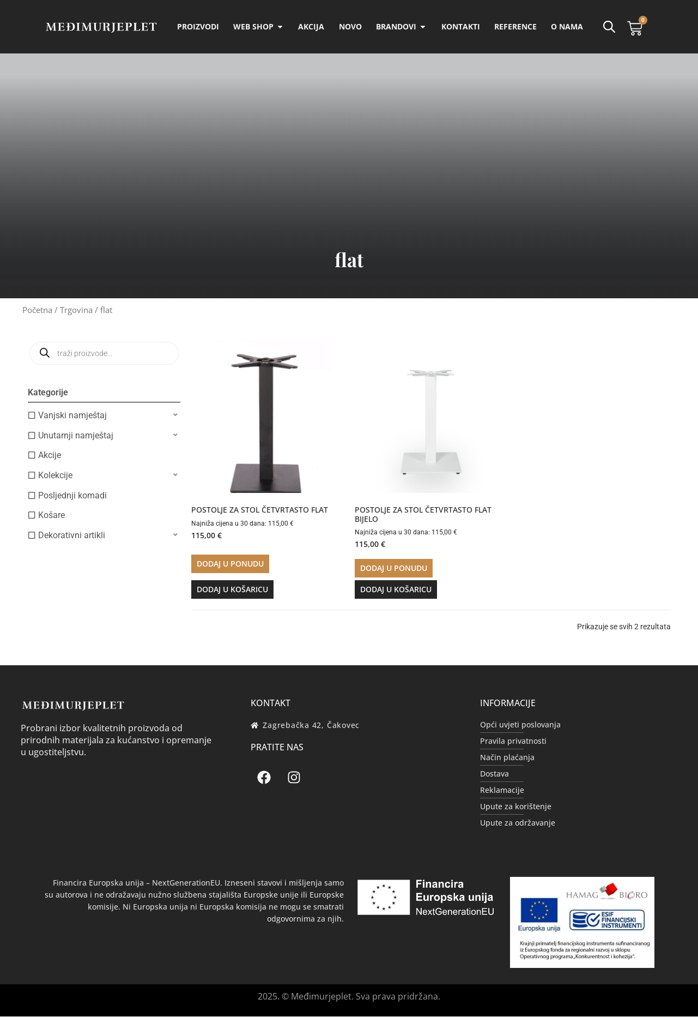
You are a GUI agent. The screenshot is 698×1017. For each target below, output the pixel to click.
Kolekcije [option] (55, 476)
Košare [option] (51, 515)
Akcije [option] (49, 455)
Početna (37, 310)
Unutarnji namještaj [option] (75, 436)
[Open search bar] (608, 27)
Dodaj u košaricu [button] (232, 590)
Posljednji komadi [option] (72, 496)
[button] (104, 415)
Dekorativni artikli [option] (71, 536)
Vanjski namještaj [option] (72, 416)
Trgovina (76, 310)
